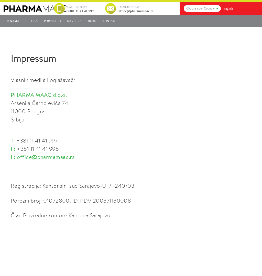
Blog (92, 21)
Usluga (31, 21)
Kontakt (109, 21)
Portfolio (52, 21)
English (228, 9)
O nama (13, 21)
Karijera (74, 21)
